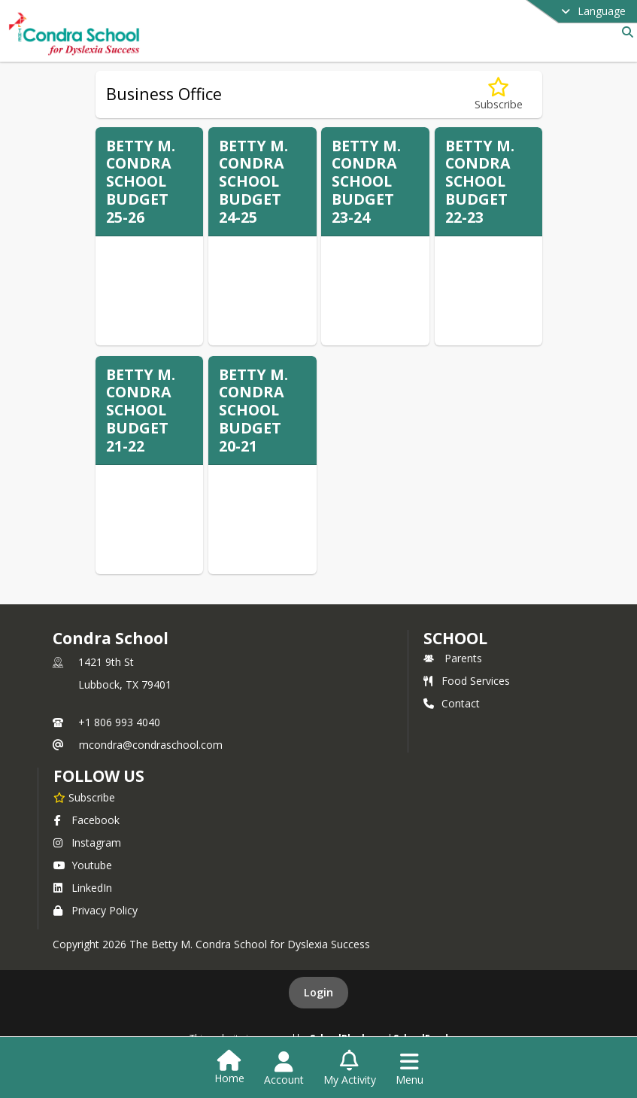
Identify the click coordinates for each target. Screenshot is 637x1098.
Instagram (87, 842)
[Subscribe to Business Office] (499, 94)
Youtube (82, 865)
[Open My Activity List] (349, 1068)
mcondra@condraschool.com (151, 745)
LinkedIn (82, 888)
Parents (452, 658)
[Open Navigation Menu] (409, 1068)
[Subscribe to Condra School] (84, 797)
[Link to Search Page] (624, 32)
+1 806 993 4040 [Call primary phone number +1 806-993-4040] (119, 722)
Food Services (466, 681)
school (455, 638)
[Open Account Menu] (284, 1068)
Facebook (86, 820)
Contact (451, 703)
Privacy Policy (95, 910)
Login (318, 992)
